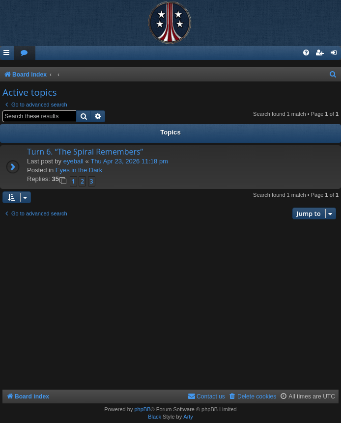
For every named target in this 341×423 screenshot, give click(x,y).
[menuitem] (24, 53)
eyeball (73, 161)
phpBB (142, 409)
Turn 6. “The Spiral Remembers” (85, 151)
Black (154, 417)
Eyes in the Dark (79, 170)
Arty (188, 417)
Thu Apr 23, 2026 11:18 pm (129, 161)
